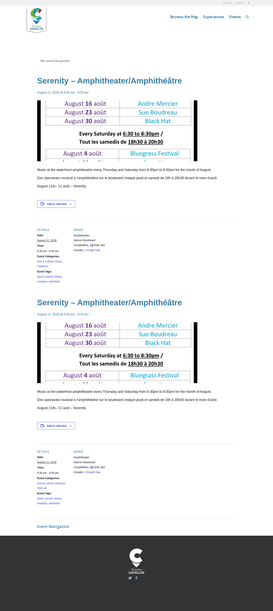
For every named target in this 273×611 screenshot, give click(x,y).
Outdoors (42, 266)
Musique (60, 483)
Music (58, 261)
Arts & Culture (45, 261)
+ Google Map (92, 250)
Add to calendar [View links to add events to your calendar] (57, 204)
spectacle (54, 281)
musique (42, 281)
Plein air (42, 488)
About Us (227, 3)
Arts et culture (45, 483)
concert (49, 276)
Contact (239, 3)
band (40, 276)
